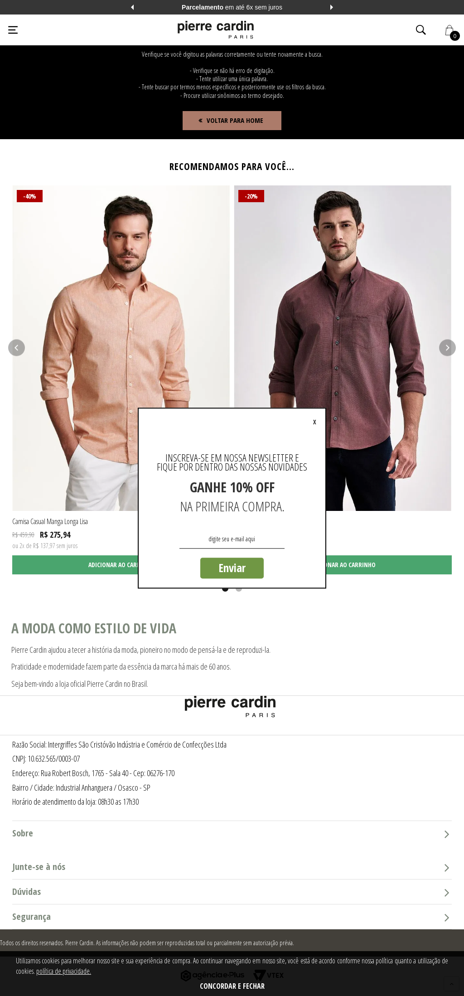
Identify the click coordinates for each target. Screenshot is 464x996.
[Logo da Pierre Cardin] (215, 29)
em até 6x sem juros (232, 7)
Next (331, 7)
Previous (132, 7)
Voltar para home (235, 120)
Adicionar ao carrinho (121, 564)
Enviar (232, 567)
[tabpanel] (121, 380)
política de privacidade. (63, 971)
